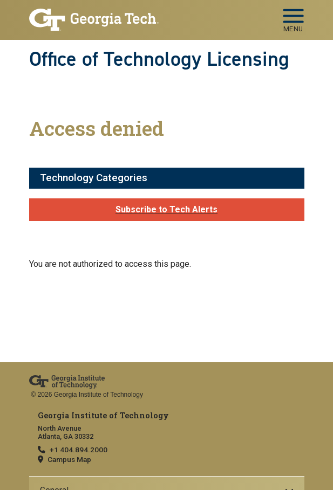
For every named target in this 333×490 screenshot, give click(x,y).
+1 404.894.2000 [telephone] (78, 449)
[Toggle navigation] (293, 16)
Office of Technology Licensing (159, 59)
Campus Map (69, 459)
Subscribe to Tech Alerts (166, 209)
